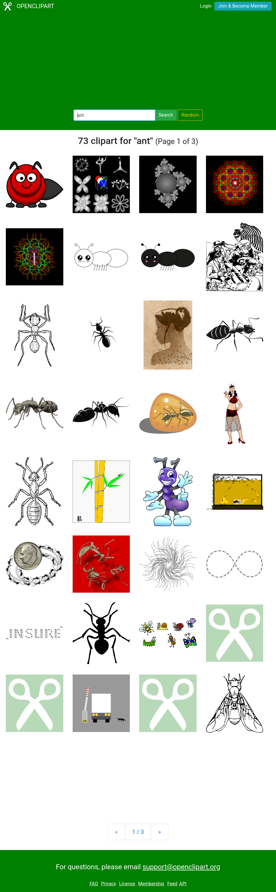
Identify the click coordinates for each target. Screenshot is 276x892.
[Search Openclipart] (114, 115)
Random (190, 115)
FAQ (94, 883)
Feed (172, 883)
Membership (151, 883)
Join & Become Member (243, 6)
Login (205, 6)
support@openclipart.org (181, 867)
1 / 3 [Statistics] (138, 831)
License (127, 883)
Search (166, 115)
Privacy (108, 883)
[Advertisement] (138, 61)
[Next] (159, 832)
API (182, 883)
